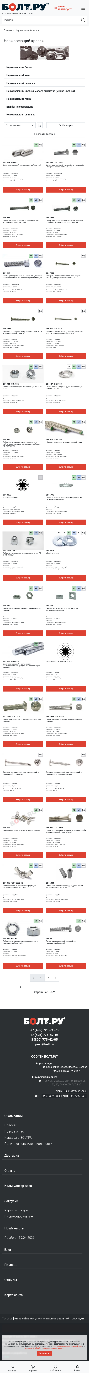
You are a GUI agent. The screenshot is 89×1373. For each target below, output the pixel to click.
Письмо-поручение (18, 1216)
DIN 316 (6, 827)
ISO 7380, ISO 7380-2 (12, 717)
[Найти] (83, 20)
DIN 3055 (7, 495)
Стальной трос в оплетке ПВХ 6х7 (59, 661)
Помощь (10, 1265)
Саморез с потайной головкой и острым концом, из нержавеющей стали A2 (23, 332)
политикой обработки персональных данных (44, 1348)
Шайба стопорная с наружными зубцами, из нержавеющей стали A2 (64, 499)
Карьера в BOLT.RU (18, 1137)
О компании (13, 1116)
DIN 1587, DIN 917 (11, 550)
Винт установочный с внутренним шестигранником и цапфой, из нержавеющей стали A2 (21, 666)
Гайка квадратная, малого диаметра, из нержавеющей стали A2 (62, 609)
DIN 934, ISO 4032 (11, 384)
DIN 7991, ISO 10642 (55, 717)
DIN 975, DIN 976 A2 (54, 439)
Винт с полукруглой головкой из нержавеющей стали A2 (22, 720)
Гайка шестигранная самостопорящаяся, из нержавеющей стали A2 (20, 942)
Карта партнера (16, 1210)
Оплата (9, 1171)
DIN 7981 (50, 273)
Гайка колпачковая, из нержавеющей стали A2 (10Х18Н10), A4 (22, 554)
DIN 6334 (50, 883)
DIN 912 (6, 273)
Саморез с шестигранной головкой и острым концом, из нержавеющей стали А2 (64, 332)
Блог (8, 1250)
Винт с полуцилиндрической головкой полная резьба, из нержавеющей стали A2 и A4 (64, 221)
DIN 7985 (50, 218)
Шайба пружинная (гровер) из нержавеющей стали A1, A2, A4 (64, 388)
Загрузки (11, 1201)
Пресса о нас (14, 1131)
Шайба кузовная (52, 553)
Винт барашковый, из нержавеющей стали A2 (21, 830)
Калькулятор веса (18, 1186)
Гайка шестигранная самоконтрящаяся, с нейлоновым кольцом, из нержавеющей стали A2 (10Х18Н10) (22, 444)
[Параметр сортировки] (20, 125)
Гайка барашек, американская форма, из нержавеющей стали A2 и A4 (19, 887)
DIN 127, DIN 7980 (54, 384)
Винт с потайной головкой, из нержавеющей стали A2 (64, 720)
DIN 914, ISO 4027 (11, 162)
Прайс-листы (14, 1228)
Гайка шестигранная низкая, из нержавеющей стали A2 (21, 609)
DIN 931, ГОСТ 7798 (54, 827)
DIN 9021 (50, 550)
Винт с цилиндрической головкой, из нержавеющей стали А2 (61, 942)
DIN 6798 (50, 495)
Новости (10, 1125)
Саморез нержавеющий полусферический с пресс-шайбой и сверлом (21, 773)
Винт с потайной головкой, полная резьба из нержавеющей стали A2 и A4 (21, 221)
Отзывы (10, 1280)
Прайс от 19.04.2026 (19, 1238)
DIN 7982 (7, 328)
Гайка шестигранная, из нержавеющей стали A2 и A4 (22, 388)
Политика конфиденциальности (28, 1144)
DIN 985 (6, 439)
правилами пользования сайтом (67, 1346)
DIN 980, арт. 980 (10, 938)
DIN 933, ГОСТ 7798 (54, 162)
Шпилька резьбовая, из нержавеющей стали (64, 442)
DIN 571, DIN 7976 (54, 328)
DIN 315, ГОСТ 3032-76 (13, 883)
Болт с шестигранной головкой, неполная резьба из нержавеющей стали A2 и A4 (66, 831)
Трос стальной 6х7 (10, 498)
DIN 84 (49, 938)
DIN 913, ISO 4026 (11, 661)
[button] (83, 8)
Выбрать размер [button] (23, 190)
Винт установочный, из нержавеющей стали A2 (22, 165)
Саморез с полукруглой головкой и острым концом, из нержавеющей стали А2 (63, 277)
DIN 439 (6, 606)
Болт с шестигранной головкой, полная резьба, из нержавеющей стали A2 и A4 (65, 166)
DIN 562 (49, 606)
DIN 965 (6, 218)
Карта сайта (13, 1295)
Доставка (11, 1156)
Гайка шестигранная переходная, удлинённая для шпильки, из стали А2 (64, 887)
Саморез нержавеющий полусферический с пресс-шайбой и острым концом (64, 773)
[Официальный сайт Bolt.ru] (25, 6)
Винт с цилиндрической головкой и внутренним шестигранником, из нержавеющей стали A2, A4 (22, 277)
